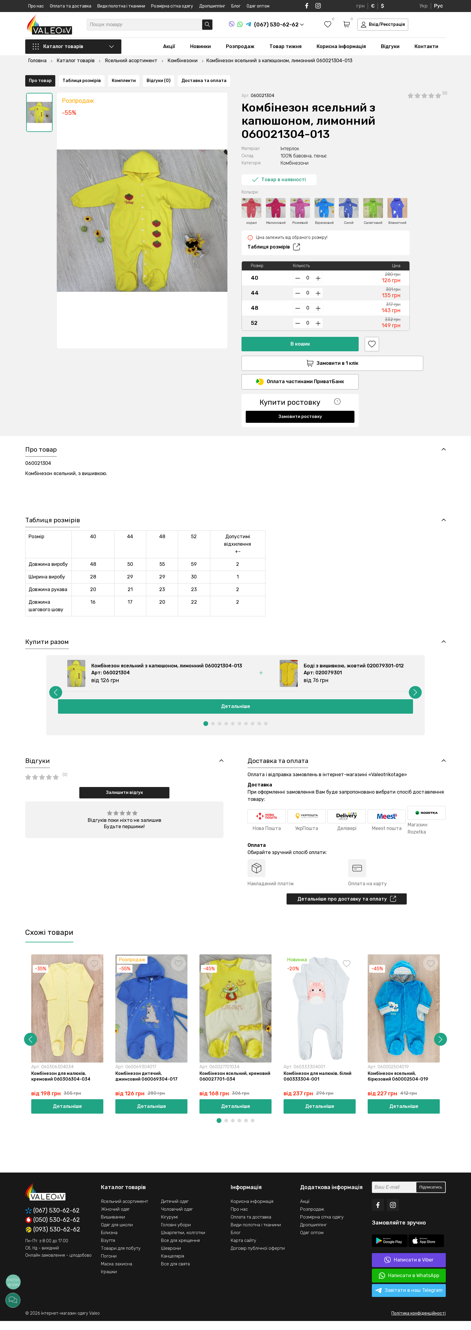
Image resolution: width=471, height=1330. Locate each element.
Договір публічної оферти (258, 1257)
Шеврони (171, 1257)
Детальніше (235, 712)
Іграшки (109, 1280)
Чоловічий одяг (177, 1218)
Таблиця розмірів (274, 231)
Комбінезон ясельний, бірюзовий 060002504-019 (399, 1085)
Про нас (36, 6)
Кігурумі (169, 1226)
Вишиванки (113, 1226)
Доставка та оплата (203, 424)
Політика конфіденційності (418, 1322)
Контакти (426, 48)
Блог (236, 6)
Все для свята (175, 1273)
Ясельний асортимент (124, 1210)
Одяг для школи (117, 1234)
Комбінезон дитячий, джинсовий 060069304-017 (147, 1085)
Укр (423, 6)
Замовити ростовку (300, 402)
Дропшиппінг (212, 6)
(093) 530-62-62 (52, 1238)
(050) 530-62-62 (52, 1229)
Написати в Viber (408, 1269)
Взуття (108, 1249)
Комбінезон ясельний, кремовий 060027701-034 (229, 1085)
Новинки (200, 48)
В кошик (300, 328)
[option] (39, 97)
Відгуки (390, 48)
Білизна (109, 1241)
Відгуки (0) (159, 424)
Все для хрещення (180, 1249)
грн (360, 6)
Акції (169, 48)
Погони (109, 1265)
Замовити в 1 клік (300, 348)
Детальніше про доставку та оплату (346, 906)
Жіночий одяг (115, 1218)
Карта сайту (243, 1249)
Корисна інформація (341, 48)
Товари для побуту (121, 1257)
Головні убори (176, 1234)
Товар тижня (285, 48)
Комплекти (124, 424)
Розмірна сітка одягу (172, 6)
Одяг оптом (258, 6)
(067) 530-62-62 (52, 1219)
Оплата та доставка (70, 6)
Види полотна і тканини (121, 6)
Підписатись (430, 1196)
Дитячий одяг (175, 1210)
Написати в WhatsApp (409, 1284)
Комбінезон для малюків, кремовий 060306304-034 (62, 1085)
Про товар (40, 424)
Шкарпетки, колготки (183, 1241)
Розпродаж (240, 48)
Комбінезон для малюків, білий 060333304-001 (319, 1085)
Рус (438, 6)
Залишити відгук (124, 799)
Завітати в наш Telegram (409, 1300)
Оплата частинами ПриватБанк (300, 367)
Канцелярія (172, 1265)
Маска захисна (116, 1273)
